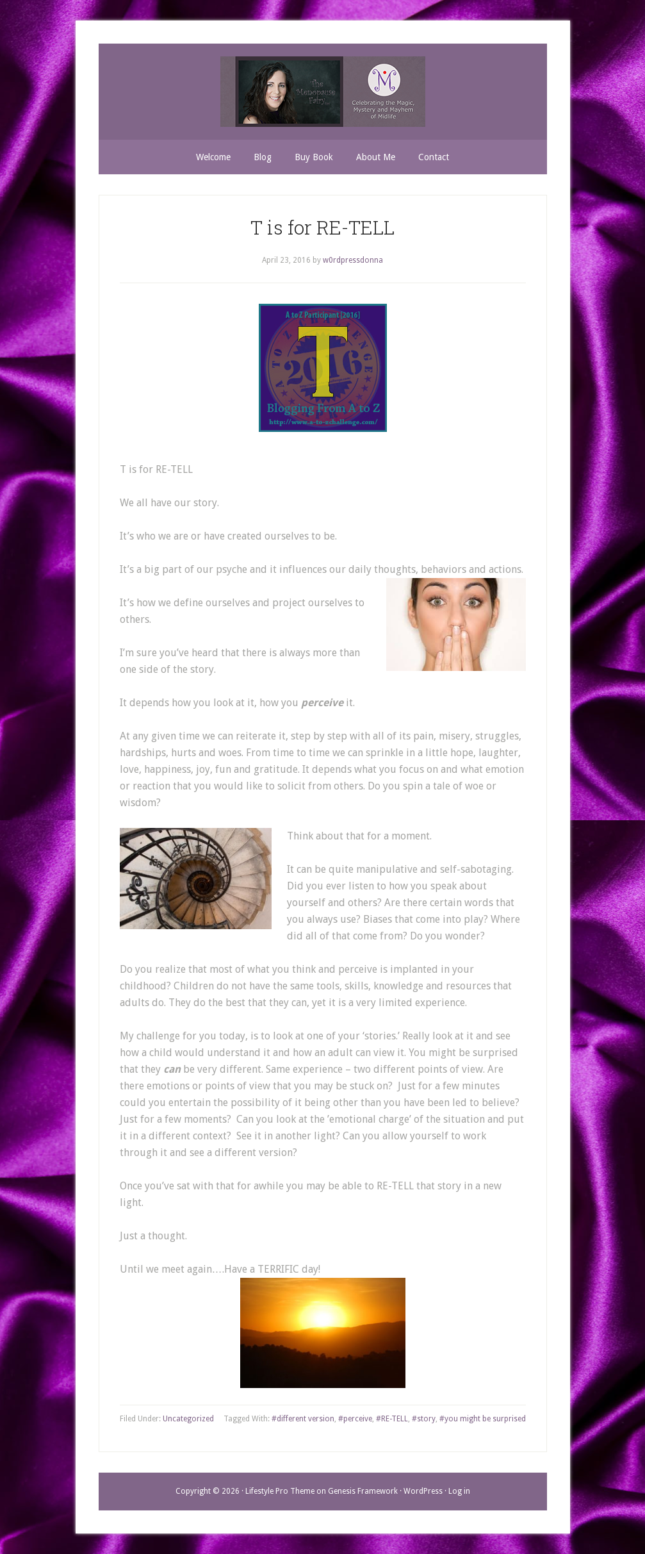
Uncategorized (188, 1418)
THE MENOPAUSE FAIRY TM (322, 91)
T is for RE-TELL (322, 227)
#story (424, 1418)
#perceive (355, 1418)
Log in (459, 1491)
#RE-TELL (392, 1418)
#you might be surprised (482, 1418)
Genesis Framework (363, 1491)
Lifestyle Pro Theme (279, 1491)
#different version (303, 1418)
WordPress (423, 1491)
